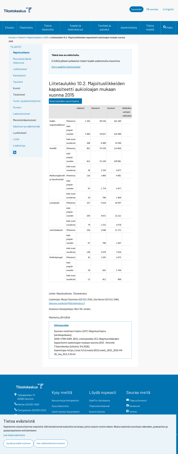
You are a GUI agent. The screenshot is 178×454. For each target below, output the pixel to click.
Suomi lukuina (97, 411)
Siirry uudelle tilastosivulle (66, 66)
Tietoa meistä (150, 27)
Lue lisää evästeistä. (14, 435)
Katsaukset (19, 75)
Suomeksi (136, 9)
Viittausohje (61, 325)
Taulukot (18, 81)
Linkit (16, 139)
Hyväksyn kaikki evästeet (18, 443)
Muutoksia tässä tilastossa (22, 60)
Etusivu (9, 27)
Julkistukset (20, 68)
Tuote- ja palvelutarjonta (26, 100)
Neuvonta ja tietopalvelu (65, 400)
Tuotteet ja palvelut (104, 27)
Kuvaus (17, 107)
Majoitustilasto (34, 37)
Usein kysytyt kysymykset (66, 411)
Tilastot (21, 37)
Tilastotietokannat (99, 405)
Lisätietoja (19, 145)
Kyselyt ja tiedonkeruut (75, 27)
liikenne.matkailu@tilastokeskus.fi (67, 303)
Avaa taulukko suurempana (64, 101)
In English (168, 9)
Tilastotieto (26, 27)
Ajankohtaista (129, 27)
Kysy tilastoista (60, 405)
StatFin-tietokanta (99, 400)
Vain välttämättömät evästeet (51, 443)
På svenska (152, 9)
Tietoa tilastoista (48, 27)
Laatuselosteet (21, 113)
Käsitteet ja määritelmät (26, 126)
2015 (46, 37)
